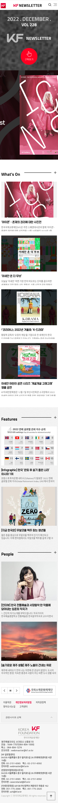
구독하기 (29, 59)
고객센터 (23, 706)
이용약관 (7, 702)
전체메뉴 (55, 4)
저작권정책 (41, 702)
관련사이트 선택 (29, 717)
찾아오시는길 (9, 706)
